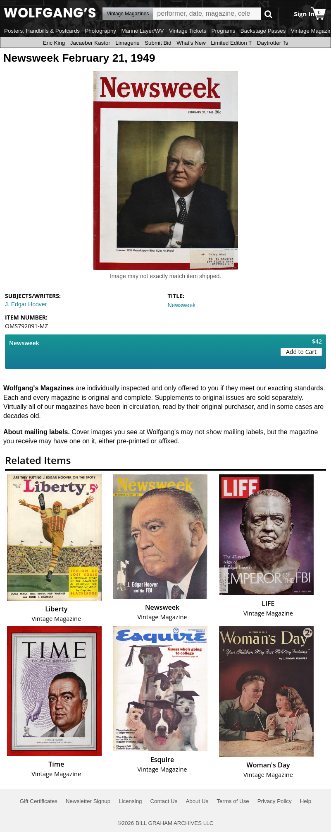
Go (268, 13)
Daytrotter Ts (272, 43)
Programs (224, 31)
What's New (191, 43)
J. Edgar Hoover (26, 304)
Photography (100, 31)
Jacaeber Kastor (90, 43)
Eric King (54, 43)
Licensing (130, 801)
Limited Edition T (231, 43)
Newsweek (182, 305)
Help (305, 801)
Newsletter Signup (88, 801)
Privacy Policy (274, 801)
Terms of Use (233, 801)
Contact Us (163, 801)
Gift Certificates (38, 801)
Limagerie (127, 43)
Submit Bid (158, 43)
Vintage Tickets (187, 31)
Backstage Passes (263, 31)
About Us (197, 801)
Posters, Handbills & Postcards (42, 31)
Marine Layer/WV (142, 31)
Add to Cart (301, 352)
